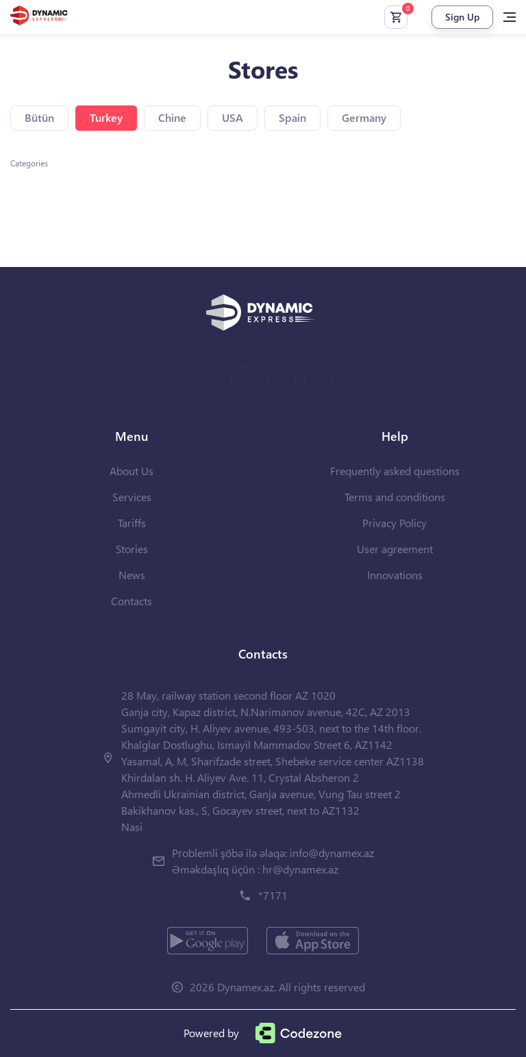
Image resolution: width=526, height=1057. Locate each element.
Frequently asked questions (395, 470)
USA (232, 117)
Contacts (131, 601)
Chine (172, 117)
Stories (132, 549)
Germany (364, 117)
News (131, 575)
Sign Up (462, 16)
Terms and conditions (395, 496)
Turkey (106, 117)
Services (131, 496)
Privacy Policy (394, 522)
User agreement (395, 549)
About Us (131, 470)
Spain (292, 117)
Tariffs (132, 522)
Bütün (39, 117)
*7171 (273, 895)
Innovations (395, 575)
